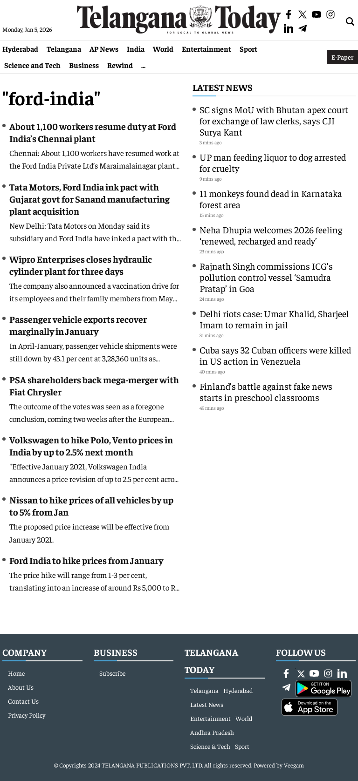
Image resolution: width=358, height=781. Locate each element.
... (143, 64)
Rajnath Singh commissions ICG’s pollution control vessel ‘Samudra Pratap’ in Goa (266, 277)
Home (16, 673)
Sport (248, 48)
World (163, 48)
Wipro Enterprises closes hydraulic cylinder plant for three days (80, 265)
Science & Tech (210, 746)
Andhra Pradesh (212, 732)
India (136, 48)
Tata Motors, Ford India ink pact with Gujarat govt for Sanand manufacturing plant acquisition (89, 199)
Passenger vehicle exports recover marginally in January (78, 325)
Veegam (294, 765)
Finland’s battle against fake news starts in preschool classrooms (266, 391)
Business (84, 64)
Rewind (120, 64)
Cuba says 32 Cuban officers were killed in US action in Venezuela (275, 355)
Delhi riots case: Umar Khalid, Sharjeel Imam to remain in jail (274, 318)
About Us (21, 687)
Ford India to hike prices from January (86, 560)
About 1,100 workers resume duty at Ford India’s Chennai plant (92, 132)
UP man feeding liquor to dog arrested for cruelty (273, 162)
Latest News (223, 87)
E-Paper (342, 57)
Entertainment (206, 48)
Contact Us (23, 701)
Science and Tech (32, 64)
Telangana (64, 48)
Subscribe (112, 673)
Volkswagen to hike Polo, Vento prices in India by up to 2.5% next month (91, 445)
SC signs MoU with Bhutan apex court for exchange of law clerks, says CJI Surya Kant (274, 120)
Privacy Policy (26, 715)
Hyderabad (20, 48)
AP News (104, 48)
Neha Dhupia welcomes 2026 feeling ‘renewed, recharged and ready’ (271, 235)
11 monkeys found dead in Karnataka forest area (271, 198)
